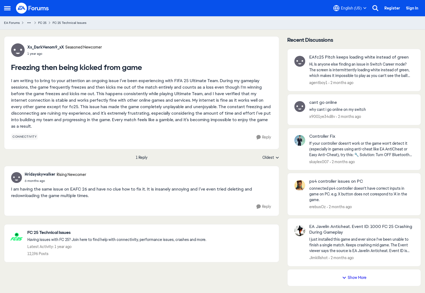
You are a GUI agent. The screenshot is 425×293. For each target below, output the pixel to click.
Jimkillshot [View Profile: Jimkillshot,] (318, 257)
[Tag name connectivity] (24, 137)
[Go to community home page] (32, 8)
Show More (354, 277)
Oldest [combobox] (270, 157)
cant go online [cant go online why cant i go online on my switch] (323, 102)
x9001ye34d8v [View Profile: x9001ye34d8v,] (322, 116)
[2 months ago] (341, 83)
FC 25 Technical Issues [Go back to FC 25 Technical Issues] (69, 23)
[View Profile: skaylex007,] (299, 140)
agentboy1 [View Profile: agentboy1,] (318, 82)
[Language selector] (350, 8)
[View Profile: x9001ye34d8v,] (299, 106)
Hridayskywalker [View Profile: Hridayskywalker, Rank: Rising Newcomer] (40, 174)
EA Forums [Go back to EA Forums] (12, 23)
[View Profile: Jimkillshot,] (299, 230)
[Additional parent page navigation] (29, 23)
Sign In (412, 8)
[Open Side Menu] (7, 8)
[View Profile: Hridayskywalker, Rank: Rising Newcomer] (16, 177)
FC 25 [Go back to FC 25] (42, 23)
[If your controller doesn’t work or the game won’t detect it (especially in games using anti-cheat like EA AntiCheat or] (361, 148)
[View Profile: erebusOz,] (299, 185)
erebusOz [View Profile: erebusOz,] (317, 206)
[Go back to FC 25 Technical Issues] (116, 233)
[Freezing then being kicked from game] (55, 180)
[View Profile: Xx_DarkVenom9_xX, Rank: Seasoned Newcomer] (18, 50)
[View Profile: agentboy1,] (299, 61)
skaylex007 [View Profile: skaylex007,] (319, 161)
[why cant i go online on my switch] (361, 109)
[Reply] (263, 137)
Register (392, 8)
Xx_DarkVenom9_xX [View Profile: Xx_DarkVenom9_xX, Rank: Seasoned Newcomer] (45, 47)
